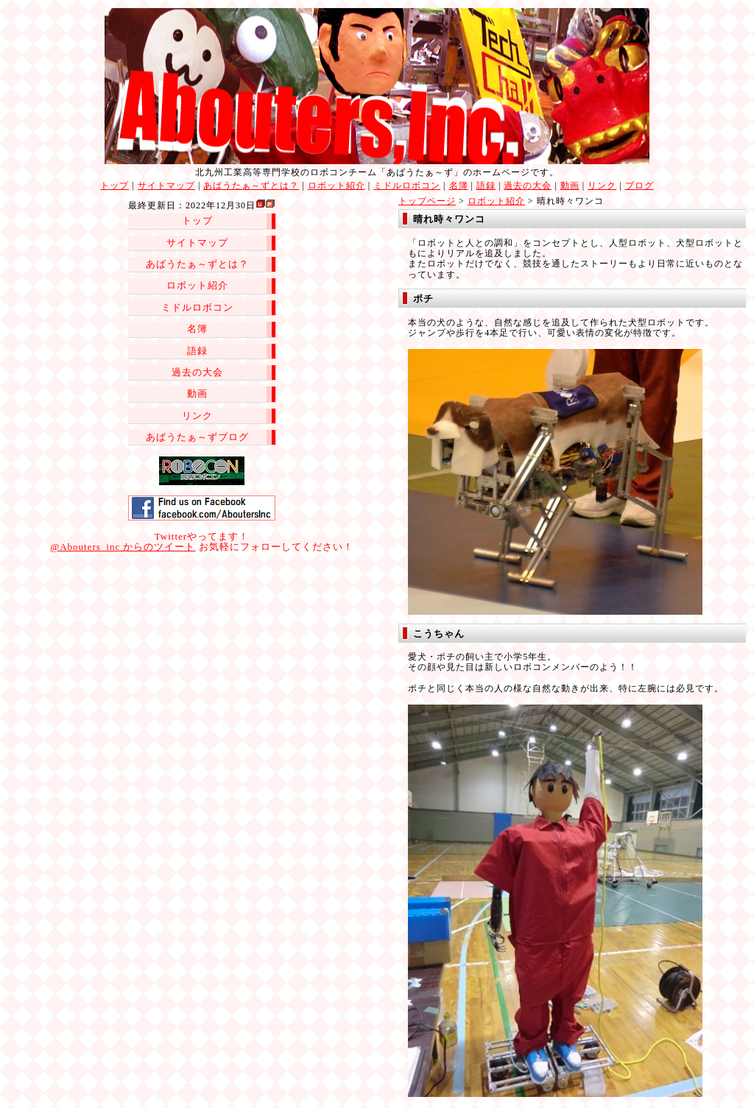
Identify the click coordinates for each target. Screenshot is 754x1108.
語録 (486, 185)
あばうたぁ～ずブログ (197, 436)
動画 (569, 185)
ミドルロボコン (406, 185)
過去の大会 (528, 185)
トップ (114, 185)
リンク (602, 185)
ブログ (639, 185)
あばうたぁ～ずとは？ (251, 185)
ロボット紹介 (336, 185)
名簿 (458, 185)
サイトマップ (166, 185)
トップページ (427, 201)
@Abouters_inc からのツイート (122, 546)
